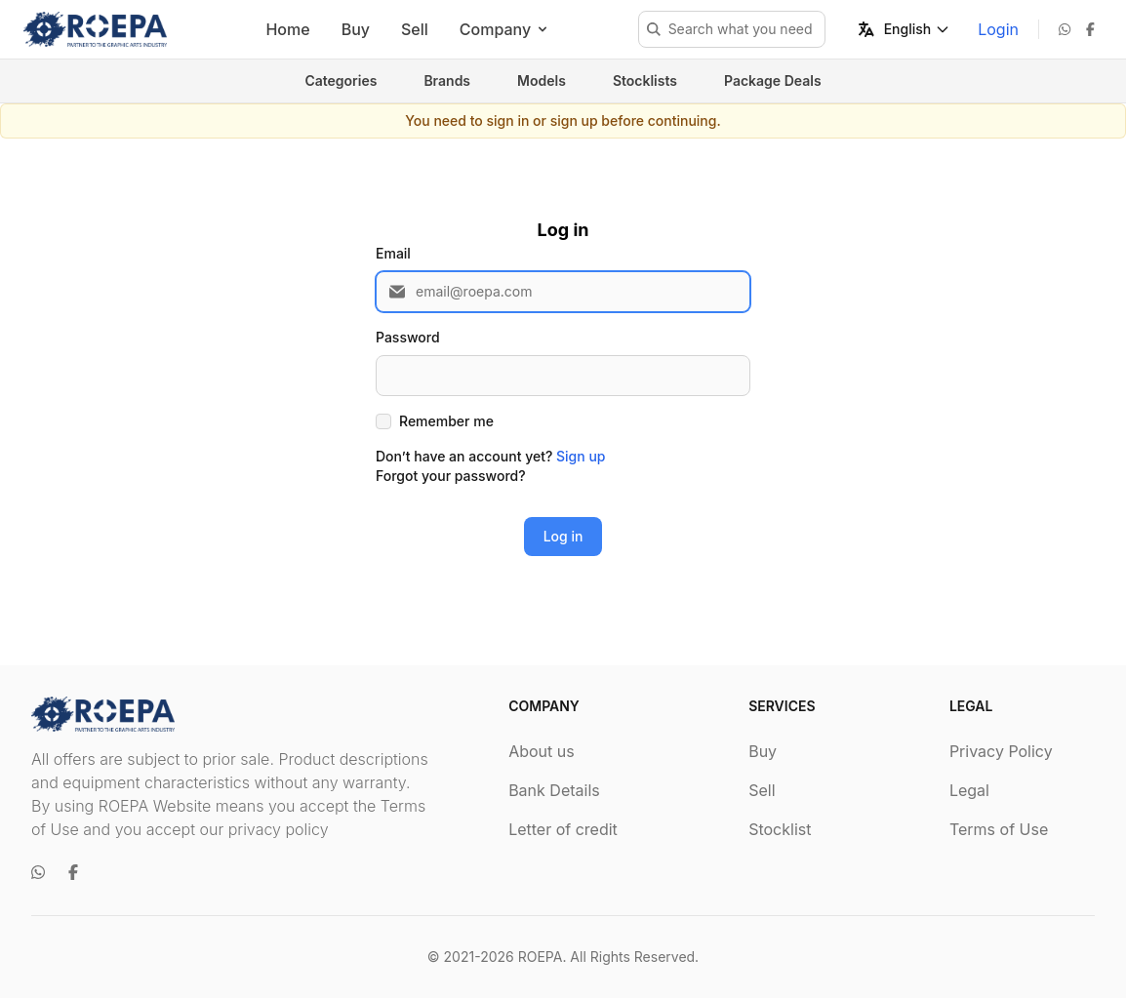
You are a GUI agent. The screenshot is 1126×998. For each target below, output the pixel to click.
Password (408, 337)
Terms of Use (998, 829)
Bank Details (554, 790)
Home (287, 29)
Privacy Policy (1001, 751)
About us (541, 751)
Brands (446, 80)
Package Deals (773, 80)
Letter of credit (563, 829)
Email (393, 253)
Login (998, 29)
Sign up (580, 456)
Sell (414, 29)
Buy (356, 29)
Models (541, 80)
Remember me (446, 421)
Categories (340, 80)
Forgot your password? (451, 475)
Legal (969, 790)
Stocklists (645, 80)
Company (505, 29)
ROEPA (540, 956)
